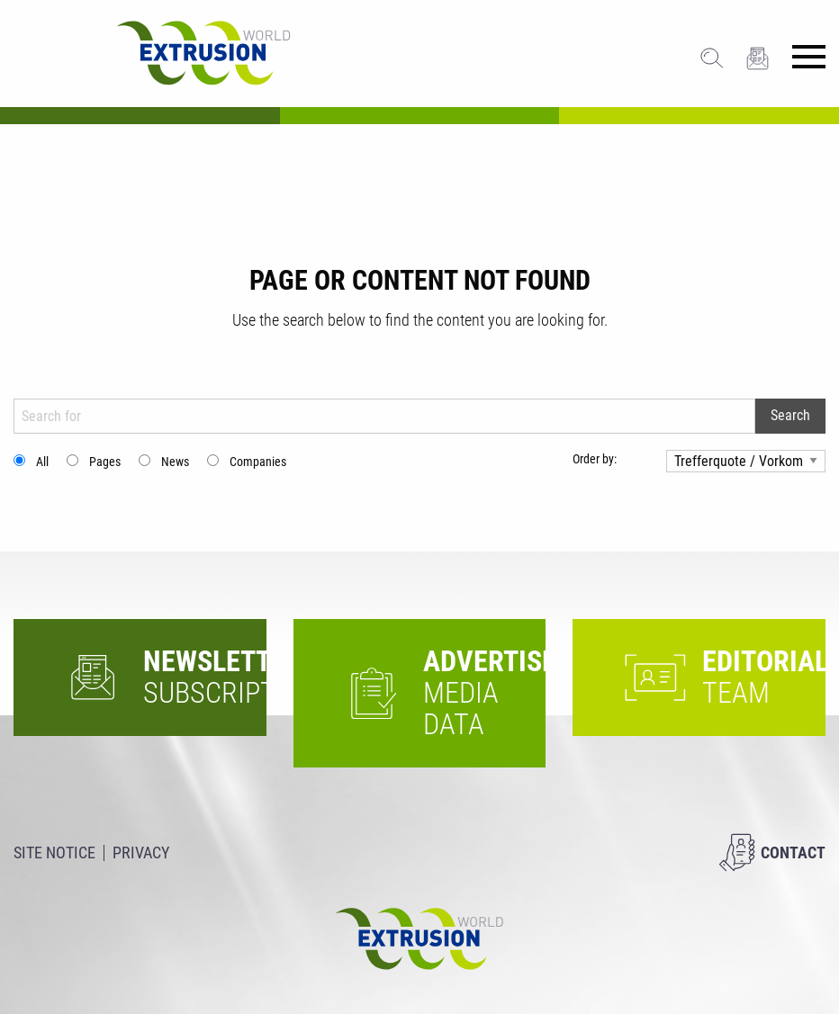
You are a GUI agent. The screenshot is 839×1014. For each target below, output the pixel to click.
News (175, 461)
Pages (105, 461)
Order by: (595, 459)
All (42, 461)
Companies (258, 461)
